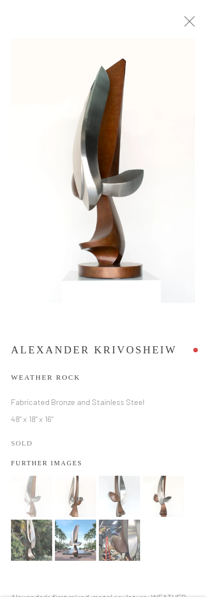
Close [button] (191, 24)
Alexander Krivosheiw (94, 352)
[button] (31, 499)
